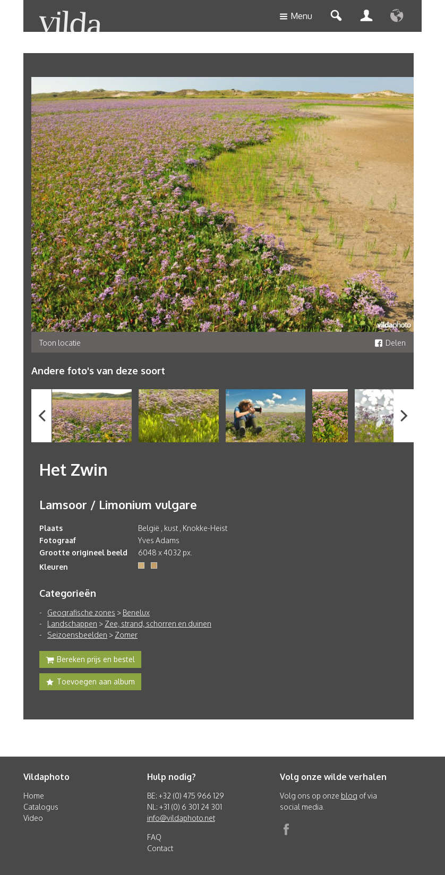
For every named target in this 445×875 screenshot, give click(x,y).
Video (33, 817)
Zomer (126, 634)
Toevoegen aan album (90, 683)
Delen (390, 342)
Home (33, 795)
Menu (295, 17)
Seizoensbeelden (77, 634)
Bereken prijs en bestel (90, 660)
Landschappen (72, 623)
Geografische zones (81, 612)
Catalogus (40, 806)
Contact (160, 848)
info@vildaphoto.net (181, 817)
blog (349, 795)
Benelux (136, 612)
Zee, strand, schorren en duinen (158, 623)
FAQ (154, 837)
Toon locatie (60, 342)
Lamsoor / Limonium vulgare (118, 504)
